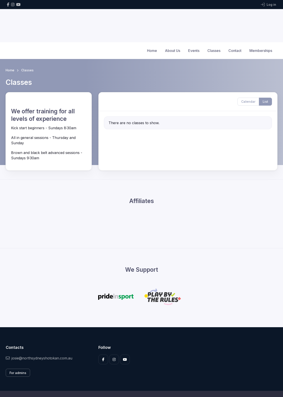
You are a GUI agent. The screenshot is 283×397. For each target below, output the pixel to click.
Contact (234, 50)
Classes (213, 50)
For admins (18, 373)
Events (193, 50)
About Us (172, 50)
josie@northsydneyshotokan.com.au (39, 358)
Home (152, 50)
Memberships (260, 50)
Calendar (248, 101)
